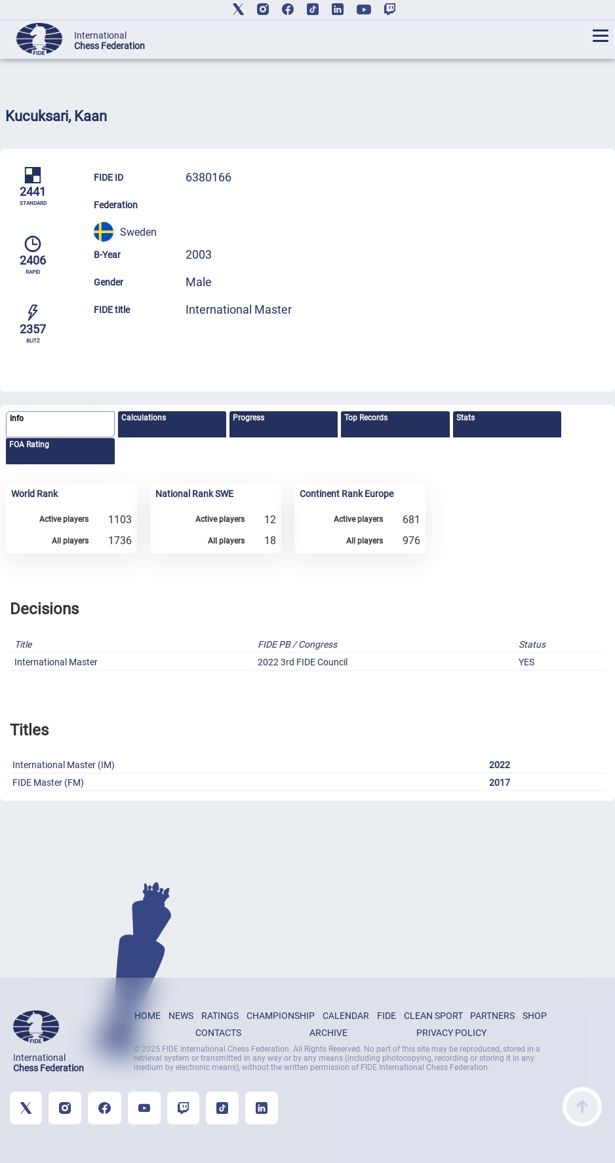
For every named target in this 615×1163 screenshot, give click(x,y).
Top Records (365, 417)
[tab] (60, 424)
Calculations (143, 417)
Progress (248, 417)
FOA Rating (29, 444)
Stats (465, 417)
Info (17, 418)
